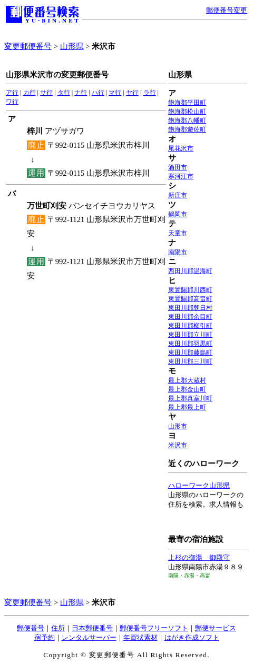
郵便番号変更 (226, 10)
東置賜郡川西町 (190, 290)
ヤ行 (132, 92)
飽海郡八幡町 (187, 120)
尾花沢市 (180, 148)
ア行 (12, 92)
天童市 (177, 233)
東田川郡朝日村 (190, 307)
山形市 (177, 426)
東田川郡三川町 (190, 361)
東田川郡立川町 (190, 334)
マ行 (115, 92)
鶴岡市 (177, 214)
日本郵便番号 (92, 628)
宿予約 (44, 637)
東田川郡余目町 (190, 316)
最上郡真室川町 (190, 398)
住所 (58, 628)
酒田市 (177, 167)
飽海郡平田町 (187, 102)
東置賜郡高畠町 (190, 299)
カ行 (29, 92)
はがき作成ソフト (191, 637)
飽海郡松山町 (187, 111)
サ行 (46, 92)
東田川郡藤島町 (190, 352)
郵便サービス (215, 628)
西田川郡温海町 (190, 271)
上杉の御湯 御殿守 (199, 557)
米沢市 (177, 445)
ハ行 (98, 92)
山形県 (72, 46)
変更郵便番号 (28, 46)
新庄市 (177, 195)
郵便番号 (30, 628)
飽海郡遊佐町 (187, 129)
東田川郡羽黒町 (190, 343)
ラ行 (149, 92)
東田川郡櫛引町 (190, 325)
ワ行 (12, 101)
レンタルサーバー (89, 637)
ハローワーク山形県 (199, 485)
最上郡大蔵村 (187, 380)
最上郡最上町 (187, 407)
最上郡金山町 (187, 389)
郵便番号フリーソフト (154, 628)
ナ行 (80, 92)
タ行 (63, 92)
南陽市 (177, 252)
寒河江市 (180, 176)
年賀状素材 (140, 637)
